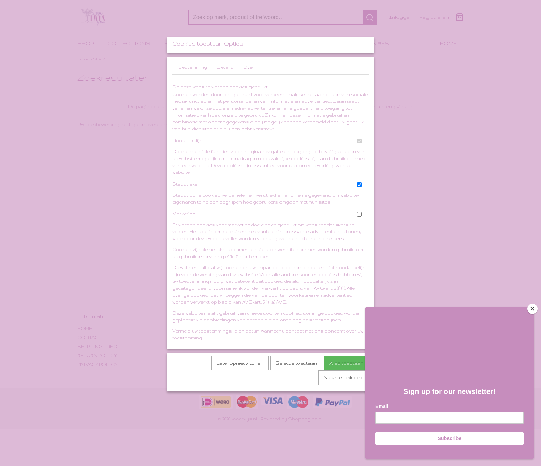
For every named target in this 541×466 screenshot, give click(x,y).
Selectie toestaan (296, 381)
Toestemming (192, 85)
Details (225, 85)
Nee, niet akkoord (344, 396)
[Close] (532, 306)
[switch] (359, 159)
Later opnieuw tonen (240, 381)
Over (249, 85)
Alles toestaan (346, 381)
